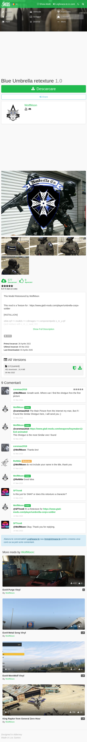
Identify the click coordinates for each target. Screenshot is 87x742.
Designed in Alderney (11, 734)
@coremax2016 (21, 411)
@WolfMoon (19, 393)
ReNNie (17, 461)
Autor (27, 407)
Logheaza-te (33, 539)
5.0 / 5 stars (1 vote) (9, 289)
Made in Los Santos (11, 737)
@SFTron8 (18, 509)
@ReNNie (18, 479)
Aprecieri (28, 282)
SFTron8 (17, 490)
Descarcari (12, 282)
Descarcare (43, 89)
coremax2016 (20, 389)
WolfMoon (30, 105)
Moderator (27, 461)
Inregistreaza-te (52, 539)
